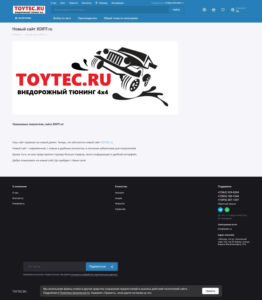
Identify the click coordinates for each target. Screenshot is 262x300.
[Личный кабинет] (204, 10)
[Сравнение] (213, 10)
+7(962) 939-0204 (167, 3)
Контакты (86, 3)
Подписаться (101, 266)
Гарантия (120, 209)
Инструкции (117, 3)
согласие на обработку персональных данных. (94, 274)
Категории (23, 18)
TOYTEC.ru (106, 142)
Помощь (101, 3)
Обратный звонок (227, 204)
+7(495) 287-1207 (228, 199)
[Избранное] (222, 10)
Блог (62, 3)
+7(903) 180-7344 (228, 196)
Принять (210, 291)
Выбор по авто (62, 18)
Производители (87, 18)
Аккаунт (119, 192)
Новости (73, 3)
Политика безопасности (75, 292)
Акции (118, 198)
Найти (176, 9)
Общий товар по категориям (121, 18)
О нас (53, 3)
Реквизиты (18, 203)
